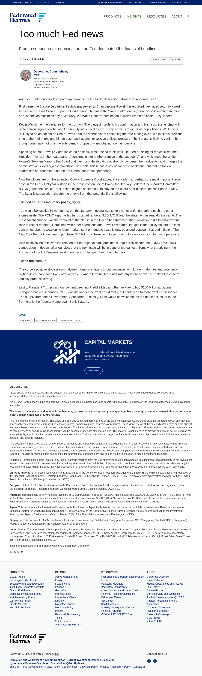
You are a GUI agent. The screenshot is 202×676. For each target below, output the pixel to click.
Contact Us (139, 666)
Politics (59, 611)
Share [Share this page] (155, 59)
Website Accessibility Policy (115, 666)
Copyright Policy (89, 666)
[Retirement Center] (124, 597)
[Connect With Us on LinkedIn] (150, 661)
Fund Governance (32, 666)
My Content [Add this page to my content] (175, 59)
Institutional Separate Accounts (26, 587)
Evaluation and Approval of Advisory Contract (37, 660)
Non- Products (19, 607)
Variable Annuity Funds (22, 597)
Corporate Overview (158, 576)
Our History (153, 587)
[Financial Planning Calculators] (124, 594)
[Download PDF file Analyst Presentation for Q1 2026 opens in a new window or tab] (170, 597)
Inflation (59, 587)
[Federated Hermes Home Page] (27, 18)
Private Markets (18, 604)
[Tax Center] (124, 601)
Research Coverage (158, 614)
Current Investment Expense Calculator (90, 660)
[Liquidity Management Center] (124, 607)
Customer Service (22, 2)
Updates (79, 663)
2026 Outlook (62, 621)
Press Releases (155, 580)
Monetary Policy (64, 607)
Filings (153, 618)
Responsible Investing (67, 614)
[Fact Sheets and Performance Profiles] (124, 577)
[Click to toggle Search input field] (189, 16)
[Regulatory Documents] (124, 587)
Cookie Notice (70, 666)
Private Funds (20, 601)
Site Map (14, 666)
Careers (59, 2)
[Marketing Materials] (124, 584)
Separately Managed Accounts (26, 583)
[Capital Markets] (124, 604)
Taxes (58, 617)
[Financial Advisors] (124, 611)
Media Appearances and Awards (165, 583)
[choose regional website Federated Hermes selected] (110, 2)
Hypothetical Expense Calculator (29, 663)
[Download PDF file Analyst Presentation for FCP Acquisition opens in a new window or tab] (170, 602)
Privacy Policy (52, 666)
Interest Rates (63, 593)
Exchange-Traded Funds (23, 580)
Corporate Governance (159, 607)
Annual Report (155, 590)
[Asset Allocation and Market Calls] (124, 590)
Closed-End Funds (19, 590)
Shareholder (61, 663)
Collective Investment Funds (25, 593)
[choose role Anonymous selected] (136, 2)
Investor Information (158, 611)
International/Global (66, 597)
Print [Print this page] (163, 59)
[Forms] (124, 580)
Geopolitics (61, 590)
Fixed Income (62, 583)
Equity (58, 580)
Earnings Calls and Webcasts (163, 593)
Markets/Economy (65, 604)
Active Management (66, 576)
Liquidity (60, 600)
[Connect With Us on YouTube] (155, 661)
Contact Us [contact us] (43, 2)
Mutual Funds (17, 576)
